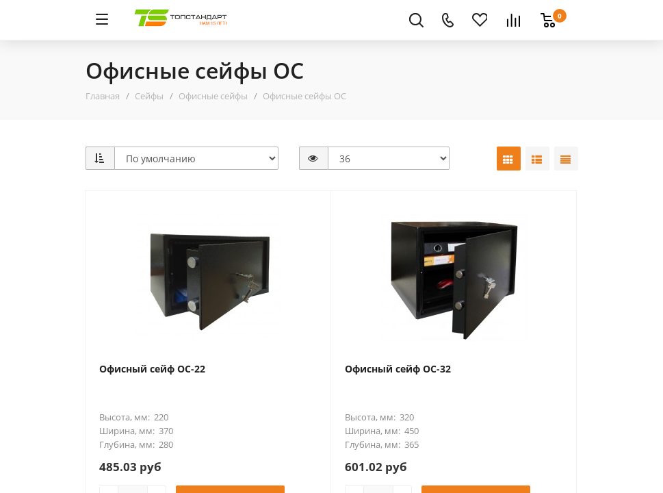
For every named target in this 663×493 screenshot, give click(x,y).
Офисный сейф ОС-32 (398, 368)
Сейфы (149, 96)
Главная (103, 96)
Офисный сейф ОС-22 (152, 368)
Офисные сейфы (213, 96)
